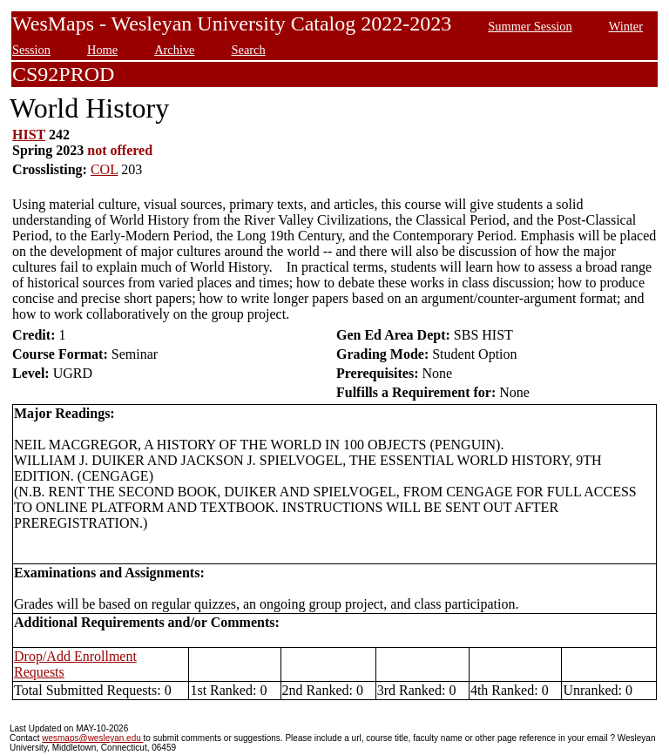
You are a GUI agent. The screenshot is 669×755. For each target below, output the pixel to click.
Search (249, 50)
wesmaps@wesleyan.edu (92, 738)
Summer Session (529, 26)
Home (102, 50)
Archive (174, 50)
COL (104, 169)
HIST (28, 134)
